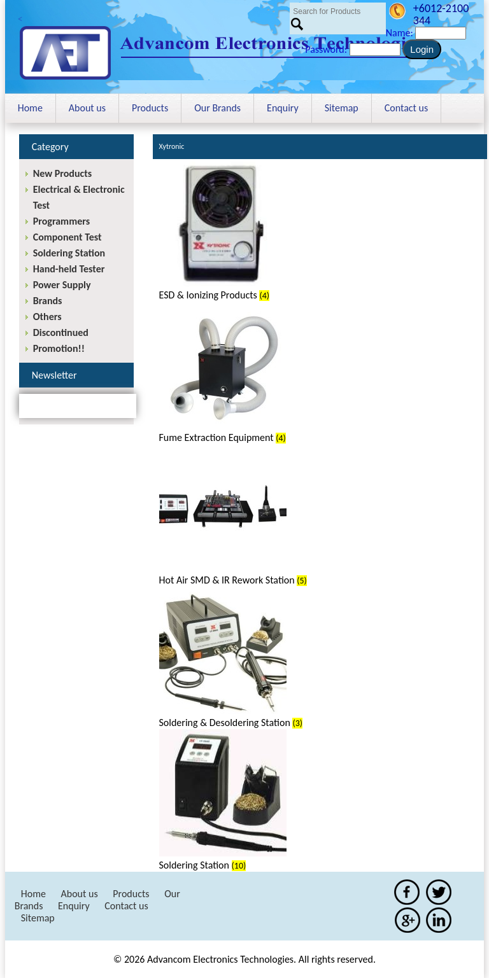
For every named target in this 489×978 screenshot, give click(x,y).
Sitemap (341, 108)
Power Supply (62, 285)
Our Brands (217, 108)
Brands (47, 301)
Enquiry (283, 108)
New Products (62, 173)
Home (30, 108)
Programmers (61, 221)
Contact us (406, 108)
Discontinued (61, 332)
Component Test (67, 237)
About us (87, 108)
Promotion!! (59, 348)
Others (47, 317)
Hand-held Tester (69, 269)
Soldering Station (69, 253)
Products (150, 108)
